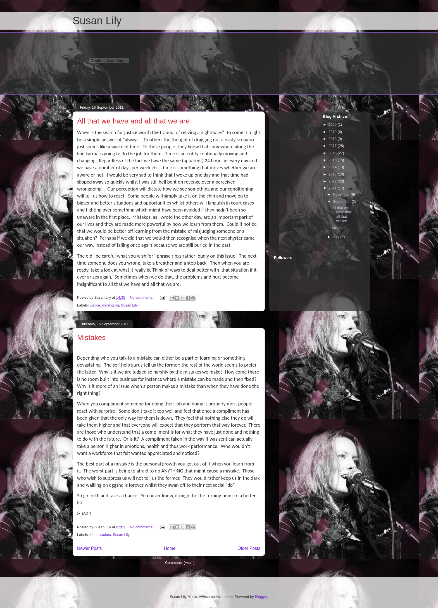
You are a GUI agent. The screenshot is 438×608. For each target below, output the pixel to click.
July (337, 237)
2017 (333, 146)
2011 (333, 188)
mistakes (103, 535)
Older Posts (249, 548)
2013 (333, 174)
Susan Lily (97, 21)
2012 (333, 181)
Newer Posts (89, 548)
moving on (110, 305)
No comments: (142, 297)
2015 (333, 160)
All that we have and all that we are (133, 121)
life (92, 535)
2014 (333, 167)
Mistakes (91, 337)
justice (95, 305)
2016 (333, 153)
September (342, 202)
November (342, 194)
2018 (333, 139)
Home (170, 548)
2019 (333, 132)
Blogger (261, 597)
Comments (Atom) (179, 562)
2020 (333, 124)
